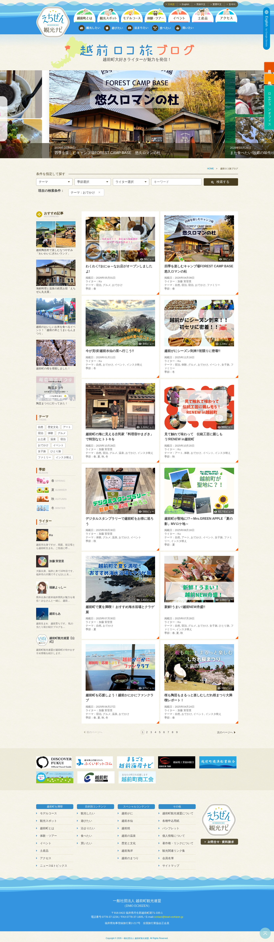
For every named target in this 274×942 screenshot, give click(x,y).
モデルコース (48, 813)
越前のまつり (130, 858)
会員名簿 (168, 858)
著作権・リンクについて (177, 843)
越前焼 (126, 828)
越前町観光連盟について (177, 813)
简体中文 (200, 4)
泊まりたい (88, 828)
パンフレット (170, 828)
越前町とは (47, 828)
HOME (210, 168)
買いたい (86, 843)
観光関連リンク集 (173, 850)
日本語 (171, 4)
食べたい (86, 835)
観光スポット (48, 820)
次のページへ (225, 732)
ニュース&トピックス (53, 865)
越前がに (127, 813)
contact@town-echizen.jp (168, 916)
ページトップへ (265, 933)
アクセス (45, 858)
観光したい (88, 813)
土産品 (44, 850)
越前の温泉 (129, 835)
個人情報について (173, 835)
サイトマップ (170, 865)
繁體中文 (217, 4)
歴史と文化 (129, 843)
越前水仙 (127, 820)
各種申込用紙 (170, 820)
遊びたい (86, 820)
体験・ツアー (48, 835)
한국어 (232, 4)
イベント (45, 843)
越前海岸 (127, 850)
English (185, 4)
